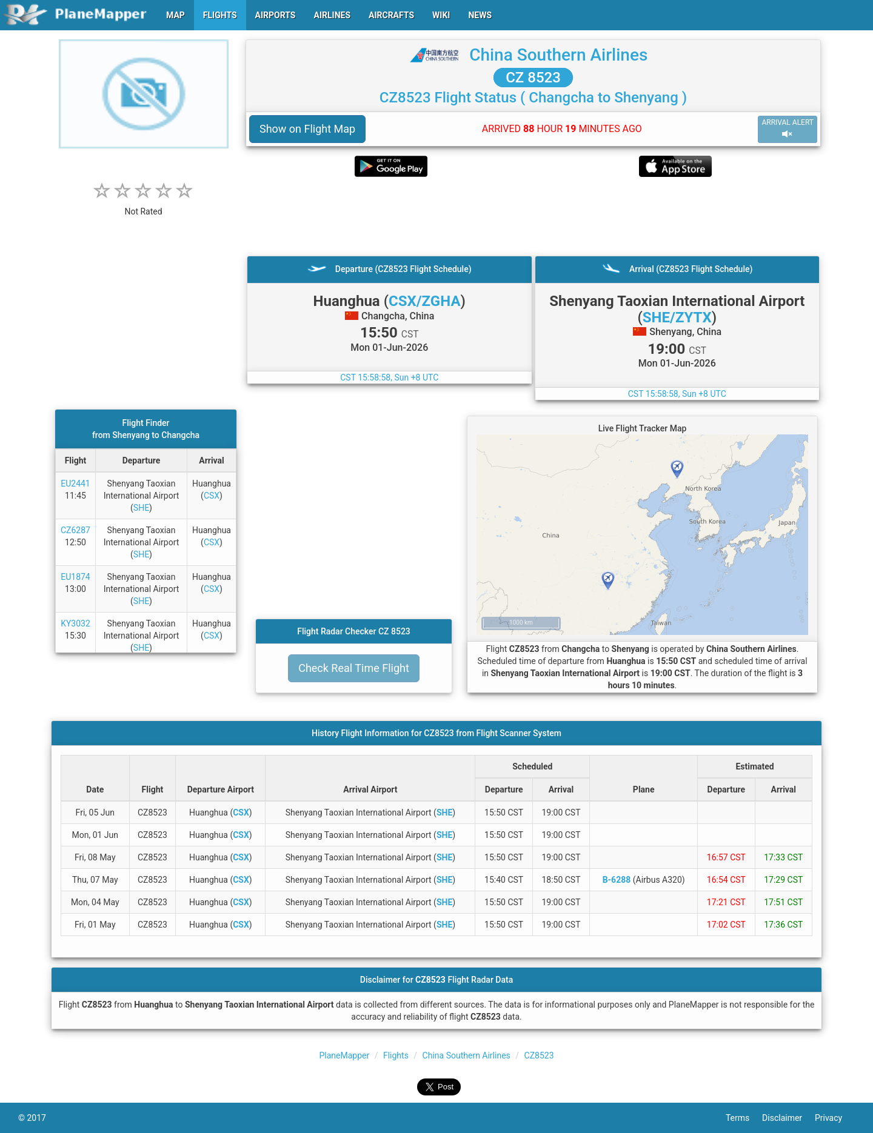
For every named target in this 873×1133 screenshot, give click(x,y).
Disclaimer (788, 1118)
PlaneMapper (344, 1055)
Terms (744, 1118)
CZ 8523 (533, 77)
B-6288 (617, 880)
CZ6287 (75, 530)
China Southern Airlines (558, 55)
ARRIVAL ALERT (787, 128)
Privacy (835, 1118)
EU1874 (75, 577)
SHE (141, 508)
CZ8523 (539, 1055)
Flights (396, 1055)
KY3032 (75, 623)
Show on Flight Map (307, 128)
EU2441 (75, 483)
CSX (211, 495)
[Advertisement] (533, 216)
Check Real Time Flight (353, 668)
